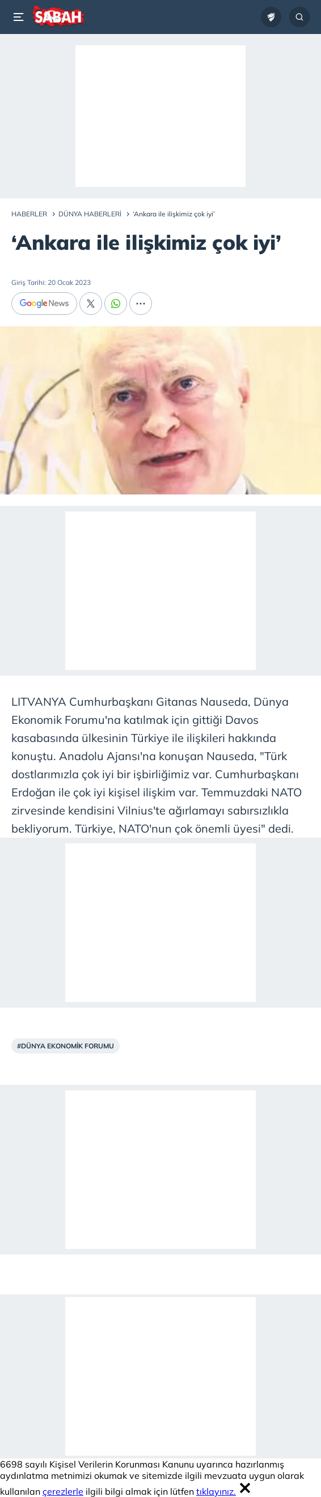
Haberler (29, 214)
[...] (140, 303)
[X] (90, 303)
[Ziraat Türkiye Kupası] (271, 17)
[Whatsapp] (115, 303)
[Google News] (44, 303)
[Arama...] (299, 17)
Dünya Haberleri (89, 214)
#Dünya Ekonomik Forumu (65, 1046)
